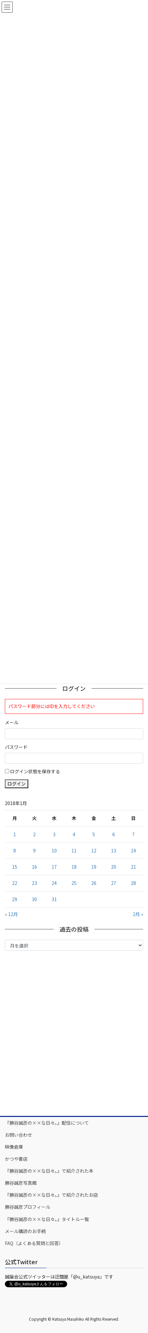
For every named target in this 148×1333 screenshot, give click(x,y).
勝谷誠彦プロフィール (27, 1207)
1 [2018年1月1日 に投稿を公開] (14, 834)
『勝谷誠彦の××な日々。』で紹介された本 (49, 1171)
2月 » (138, 914)
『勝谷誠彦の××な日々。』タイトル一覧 (47, 1219)
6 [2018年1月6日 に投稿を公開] (113, 834)
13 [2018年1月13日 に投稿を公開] (113, 850)
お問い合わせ (18, 1134)
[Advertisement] (74, 1033)
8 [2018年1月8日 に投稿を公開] (14, 850)
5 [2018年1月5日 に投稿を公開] (93, 834)
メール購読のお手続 (25, 1231)
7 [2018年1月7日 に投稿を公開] (133, 834)
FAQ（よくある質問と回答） (34, 1243)
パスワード (16, 747)
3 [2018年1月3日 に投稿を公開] (54, 834)
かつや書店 (16, 1159)
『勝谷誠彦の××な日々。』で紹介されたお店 (51, 1195)
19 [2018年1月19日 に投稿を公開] (93, 866)
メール (11, 722)
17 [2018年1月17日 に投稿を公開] (54, 866)
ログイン (16, 783)
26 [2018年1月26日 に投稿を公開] (93, 883)
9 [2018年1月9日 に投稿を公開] (34, 850)
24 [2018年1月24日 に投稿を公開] (54, 883)
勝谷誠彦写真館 (21, 1183)
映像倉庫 (14, 1146)
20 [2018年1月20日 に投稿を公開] (113, 866)
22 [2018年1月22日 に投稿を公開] (14, 883)
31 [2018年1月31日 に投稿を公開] (54, 899)
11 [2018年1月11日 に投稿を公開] (74, 850)
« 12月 (11, 914)
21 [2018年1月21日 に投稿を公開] (133, 866)
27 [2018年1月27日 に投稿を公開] (113, 883)
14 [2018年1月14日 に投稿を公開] (133, 850)
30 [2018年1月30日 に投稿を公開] (34, 899)
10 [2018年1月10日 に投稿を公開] (54, 850)
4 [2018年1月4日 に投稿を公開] (74, 834)
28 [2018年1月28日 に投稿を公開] (133, 883)
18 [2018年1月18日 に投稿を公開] (74, 866)
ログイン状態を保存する (35, 771)
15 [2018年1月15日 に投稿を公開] (14, 866)
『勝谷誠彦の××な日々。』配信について (47, 1122)
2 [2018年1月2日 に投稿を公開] (34, 834)
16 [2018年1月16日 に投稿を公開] (34, 866)
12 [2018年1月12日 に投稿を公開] (93, 850)
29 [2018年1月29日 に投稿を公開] (14, 899)
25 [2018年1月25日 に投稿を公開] (74, 883)
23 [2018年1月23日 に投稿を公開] (34, 883)
